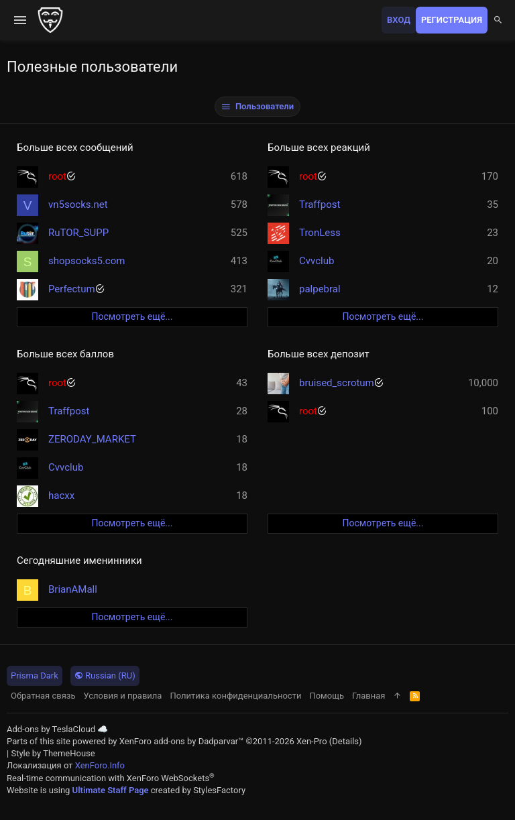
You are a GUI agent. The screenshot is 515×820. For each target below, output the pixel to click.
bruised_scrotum (336, 383)
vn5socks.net (78, 204)
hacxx (61, 495)
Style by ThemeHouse (53, 753)
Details (345, 741)
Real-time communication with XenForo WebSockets (111, 778)
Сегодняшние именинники (79, 560)
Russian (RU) (104, 675)
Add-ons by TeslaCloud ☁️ (57, 729)
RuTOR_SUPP (78, 233)
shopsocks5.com (86, 261)
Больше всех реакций (319, 147)
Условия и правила (123, 696)
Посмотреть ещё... (132, 316)
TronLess (320, 233)
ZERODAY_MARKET (92, 439)
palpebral (320, 289)
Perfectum (71, 289)
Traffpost (319, 204)
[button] (20, 20)
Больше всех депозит (318, 354)
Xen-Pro (311, 741)
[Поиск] (498, 20)
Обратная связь (43, 696)
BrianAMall (72, 589)
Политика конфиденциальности (235, 696)
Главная (368, 696)
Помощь (326, 696)
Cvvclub (316, 261)
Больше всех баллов (65, 354)
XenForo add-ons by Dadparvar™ (181, 741)
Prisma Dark (34, 675)
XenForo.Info (100, 765)
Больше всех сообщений (75, 147)
